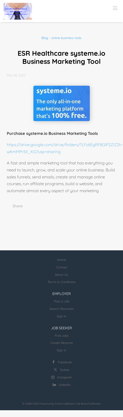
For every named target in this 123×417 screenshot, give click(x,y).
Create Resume (61, 343)
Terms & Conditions (62, 282)
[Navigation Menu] (115, 8)
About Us (61, 275)
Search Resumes (61, 309)
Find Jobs (62, 336)
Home (61, 260)
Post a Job (61, 301)
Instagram (64, 377)
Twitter (65, 370)
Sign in (61, 316)
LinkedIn (65, 385)
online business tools (66, 38)
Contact (61, 267)
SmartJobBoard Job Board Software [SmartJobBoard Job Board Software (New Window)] (78, 403)
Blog (45, 38)
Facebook (65, 362)
